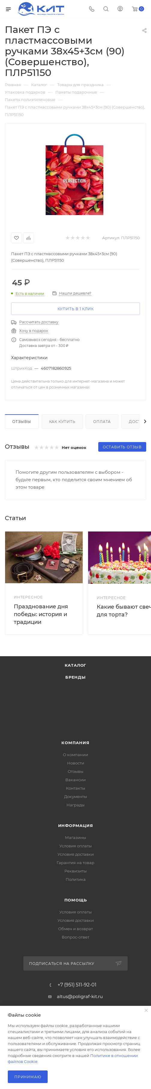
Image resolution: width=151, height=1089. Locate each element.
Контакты (75, 788)
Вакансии (75, 779)
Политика (76, 879)
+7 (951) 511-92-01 (77, 985)
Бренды (75, 677)
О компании (75, 754)
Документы (75, 796)
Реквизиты (75, 871)
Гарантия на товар (75, 862)
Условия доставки (76, 854)
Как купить (62, 421)
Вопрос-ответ (75, 937)
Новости (75, 763)
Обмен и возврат (75, 928)
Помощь (75, 900)
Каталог (76, 665)
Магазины (75, 837)
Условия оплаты (75, 845)
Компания (75, 742)
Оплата (102, 421)
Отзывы (21, 421)
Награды (75, 804)
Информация (75, 825)
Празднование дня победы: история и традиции (41, 614)
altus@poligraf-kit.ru (80, 996)
